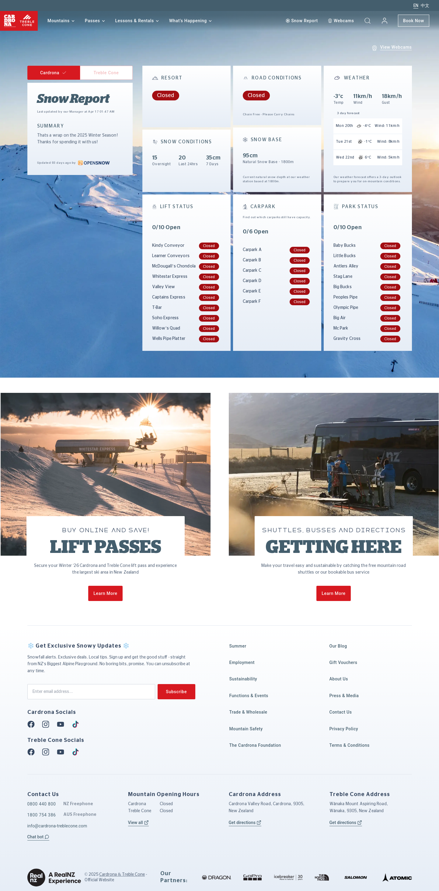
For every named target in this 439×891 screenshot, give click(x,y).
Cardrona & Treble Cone (122, 874)
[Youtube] (62, 724)
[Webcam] (341, 20)
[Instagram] (47, 724)
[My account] (384, 20)
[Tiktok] (77, 724)
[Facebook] (32, 724)
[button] (367, 20)
